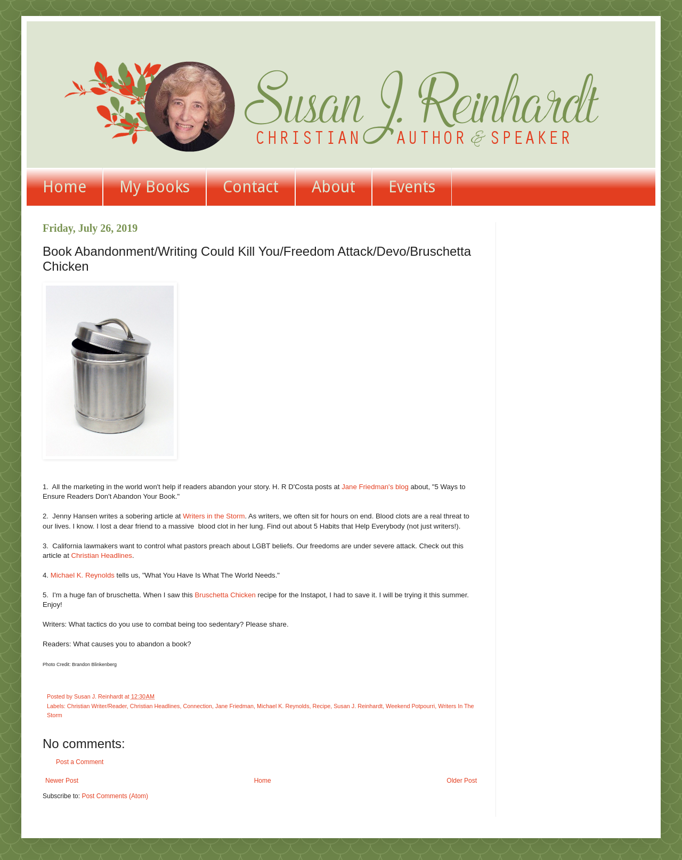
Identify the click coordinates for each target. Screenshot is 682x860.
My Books (154, 186)
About (333, 186)
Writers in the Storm (214, 516)
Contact (251, 186)
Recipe (322, 706)
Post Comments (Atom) (115, 796)
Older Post (461, 780)
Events (411, 186)
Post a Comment (79, 762)
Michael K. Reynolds (83, 575)
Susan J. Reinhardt (358, 706)
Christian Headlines (101, 555)
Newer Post (61, 780)
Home (64, 186)
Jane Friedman (234, 706)
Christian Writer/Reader (97, 706)
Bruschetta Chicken (224, 595)
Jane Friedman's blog (375, 487)
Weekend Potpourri (410, 706)
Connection (197, 706)
